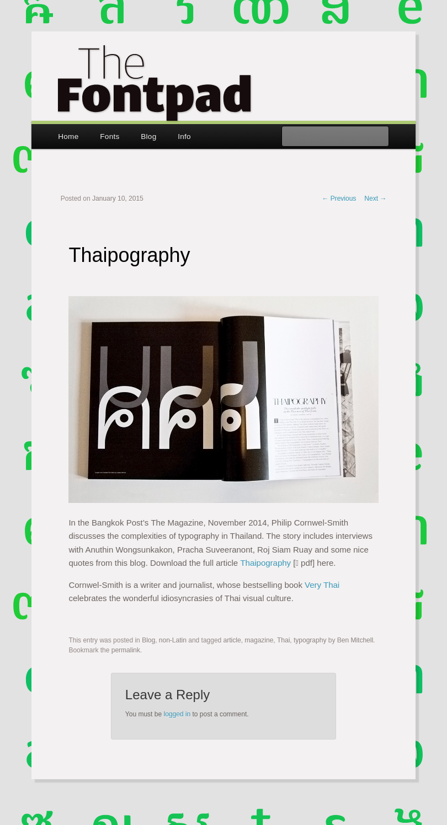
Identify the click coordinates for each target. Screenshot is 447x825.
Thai (283, 640)
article (232, 640)
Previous (339, 198)
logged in (176, 714)
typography (310, 640)
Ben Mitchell (355, 640)
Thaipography (265, 562)
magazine (258, 640)
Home (68, 136)
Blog (148, 136)
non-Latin (173, 640)
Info (184, 136)
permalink (125, 650)
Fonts (109, 136)
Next (375, 198)
